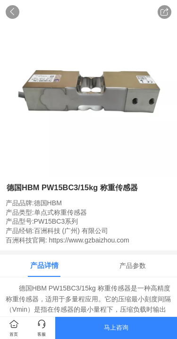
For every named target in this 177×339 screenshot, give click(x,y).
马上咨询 (116, 327)
